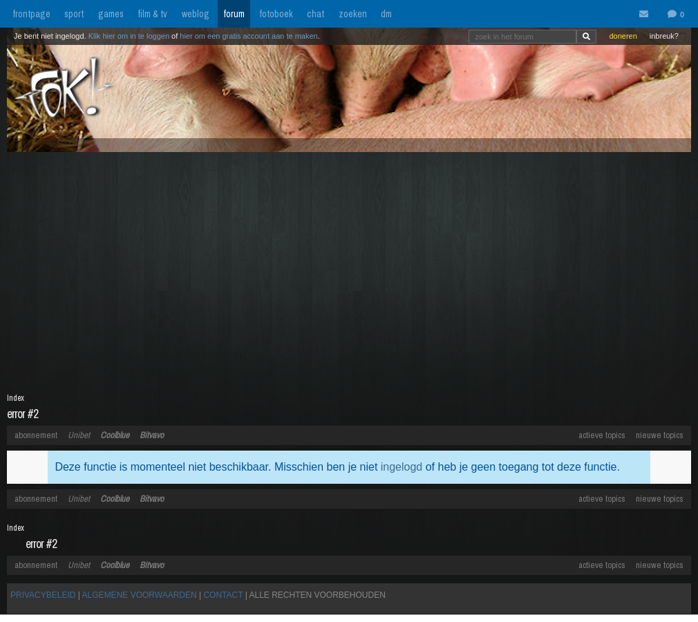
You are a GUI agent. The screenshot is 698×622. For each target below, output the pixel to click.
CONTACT (223, 595)
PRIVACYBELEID (42, 595)
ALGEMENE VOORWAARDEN (139, 595)
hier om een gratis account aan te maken (248, 36)
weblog (195, 14)
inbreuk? (664, 36)
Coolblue (114, 435)
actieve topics (601, 435)
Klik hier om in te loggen (128, 36)
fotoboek (276, 14)
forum (234, 14)
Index (15, 398)
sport (74, 14)
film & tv (152, 14)
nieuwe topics (659, 435)
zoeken (353, 14)
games (111, 14)
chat (315, 14)
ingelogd (402, 467)
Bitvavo (152, 435)
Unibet (79, 435)
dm (386, 14)
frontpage (31, 14)
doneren (622, 36)
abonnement (36, 435)
